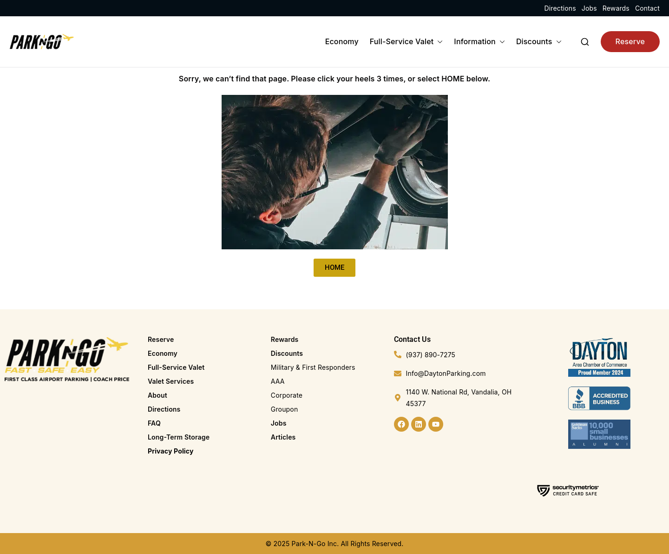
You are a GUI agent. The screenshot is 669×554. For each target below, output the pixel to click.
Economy (342, 41)
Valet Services (171, 381)
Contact (647, 8)
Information (479, 41)
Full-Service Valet (406, 41)
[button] (438, 41)
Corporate (286, 395)
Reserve (630, 41)
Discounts (539, 41)
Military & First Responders (313, 367)
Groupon (284, 409)
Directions (560, 8)
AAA (278, 381)
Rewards (616, 8)
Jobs (589, 8)
